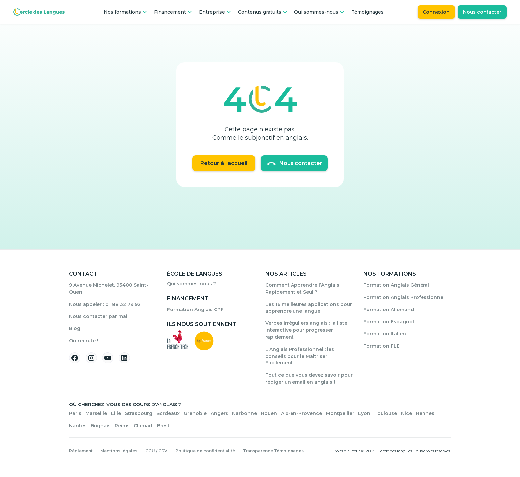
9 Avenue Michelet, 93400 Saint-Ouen (108, 288)
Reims (122, 426)
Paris (75, 413)
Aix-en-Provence (301, 413)
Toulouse (385, 413)
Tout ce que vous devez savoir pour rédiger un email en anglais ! (309, 378)
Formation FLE (381, 346)
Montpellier (340, 413)
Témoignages (367, 12)
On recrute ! (83, 341)
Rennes (425, 413)
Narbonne (244, 413)
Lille (116, 413)
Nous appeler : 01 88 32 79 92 (105, 304)
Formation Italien (384, 334)
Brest (163, 426)
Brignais (101, 426)
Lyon (364, 413)
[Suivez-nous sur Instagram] (91, 357)
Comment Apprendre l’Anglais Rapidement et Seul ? (302, 288)
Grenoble (195, 413)
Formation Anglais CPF (195, 309)
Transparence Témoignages (273, 450)
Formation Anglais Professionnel (404, 297)
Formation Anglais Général (396, 285)
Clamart (143, 426)
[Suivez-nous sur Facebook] (74, 357)
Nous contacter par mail (99, 316)
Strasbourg (138, 413)
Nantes (78, 426)
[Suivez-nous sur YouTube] (107, 357)
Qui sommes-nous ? (191, 284)
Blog (74, 328)
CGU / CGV (156, 450)
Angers (219, 413)
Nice (406, 413)
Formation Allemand (388, 309)
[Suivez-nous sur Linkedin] (124, 357)
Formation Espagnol (388, 322)
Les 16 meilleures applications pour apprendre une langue (308, 307)
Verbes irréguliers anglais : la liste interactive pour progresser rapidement (306, 330)
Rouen (269, 413)
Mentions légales (118, 450)
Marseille (96, 413)
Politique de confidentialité (205, 450)
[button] (125, 12)
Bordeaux (168, 413)
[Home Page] (39, 12)
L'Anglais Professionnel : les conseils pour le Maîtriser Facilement (299, 356)
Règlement (81, 450)
